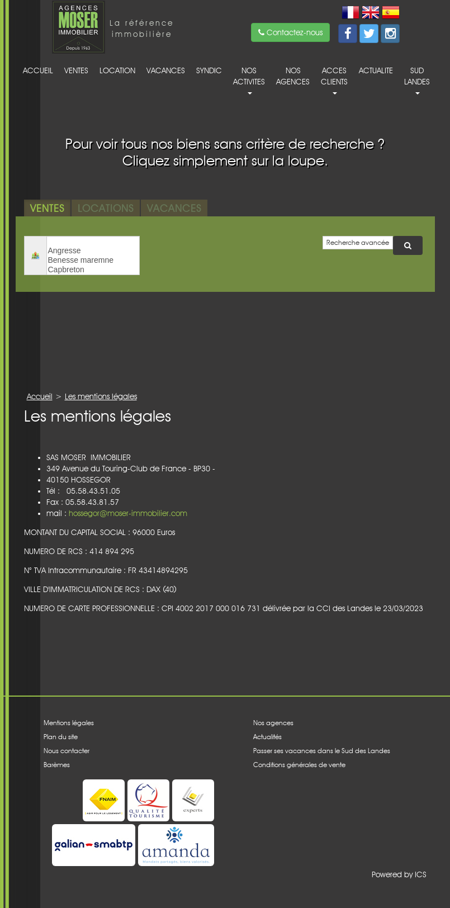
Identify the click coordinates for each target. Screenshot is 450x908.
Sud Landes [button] (417, 80)
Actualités (267, 736)
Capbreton (93, 270)
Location (117, 70)
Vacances (165, 70)
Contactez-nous (290, 32)
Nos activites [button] (249, 80)
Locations (106, 208)
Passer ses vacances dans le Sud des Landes (321, 750)
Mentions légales (69, 722)
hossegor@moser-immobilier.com (128, 513)
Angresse (93, 251)
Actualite (376, 70)
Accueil (38, 70)
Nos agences (293, 76)
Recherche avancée (357, 242)
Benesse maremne (93, 260)
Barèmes (57, 764)
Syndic (209, 70)
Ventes (76, 70)
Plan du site (61, 736)
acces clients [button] (334, 80)
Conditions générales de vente (299, 764)
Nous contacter (66, 750)
